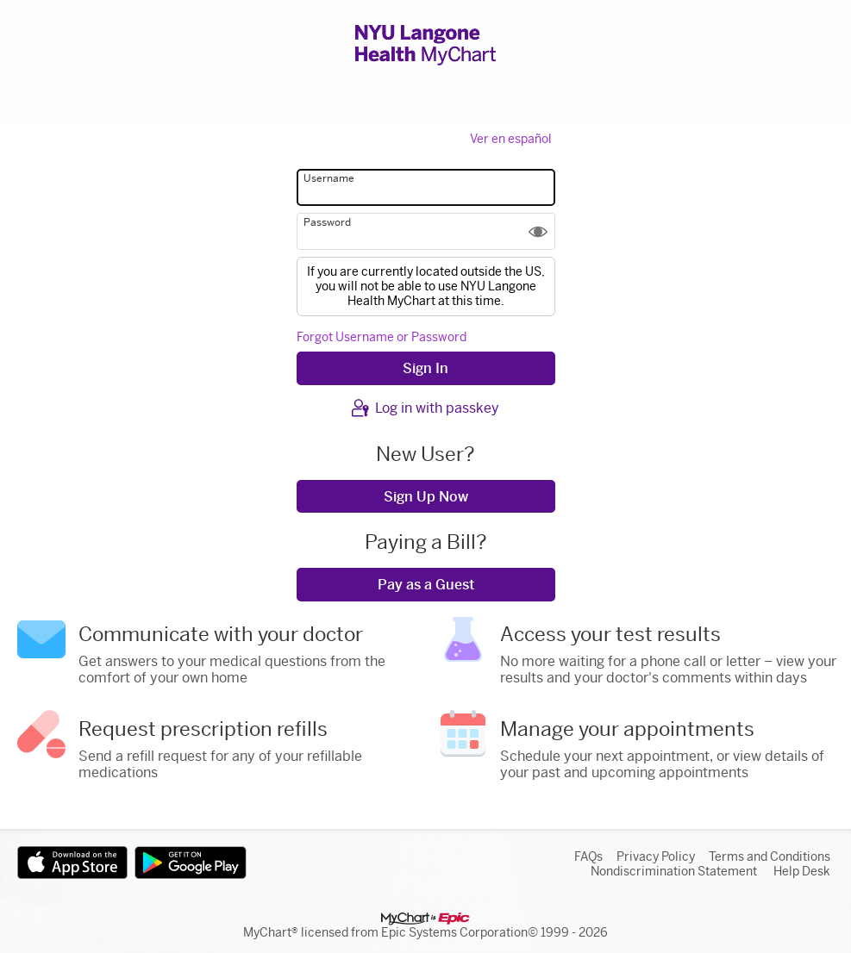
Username (328, 178)
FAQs (588, 857)
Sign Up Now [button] (426, 497)
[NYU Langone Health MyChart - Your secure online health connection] (425, 44)
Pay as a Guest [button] (426, 584)
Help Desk (801, 871)
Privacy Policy (655, 857)
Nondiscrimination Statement (674, 871)
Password (327, 222)
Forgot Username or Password (381, 337)
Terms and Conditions (769, 857)
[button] (538, 231)
